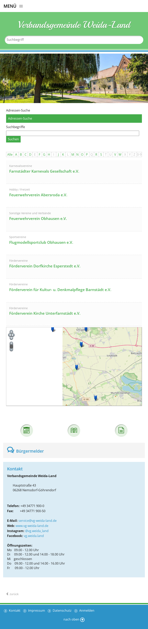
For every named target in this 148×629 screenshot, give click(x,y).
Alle (10, 154)
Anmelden (86, 610)
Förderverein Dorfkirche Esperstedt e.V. (44, 266)
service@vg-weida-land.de (37, 520)
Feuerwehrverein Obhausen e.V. (38, 218)
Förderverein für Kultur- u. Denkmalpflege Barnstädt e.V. (60, 289)
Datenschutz (62, 610)
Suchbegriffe (15, 127)
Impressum (36, 610)
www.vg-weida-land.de (32, 526)
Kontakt (14, 610)
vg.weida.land (34, 536)
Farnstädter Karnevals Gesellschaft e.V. (44, 171)
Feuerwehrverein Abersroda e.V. (38, 194)
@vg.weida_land (37, 531)
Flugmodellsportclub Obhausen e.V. (41, 242)
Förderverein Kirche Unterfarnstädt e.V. (44, 313)
